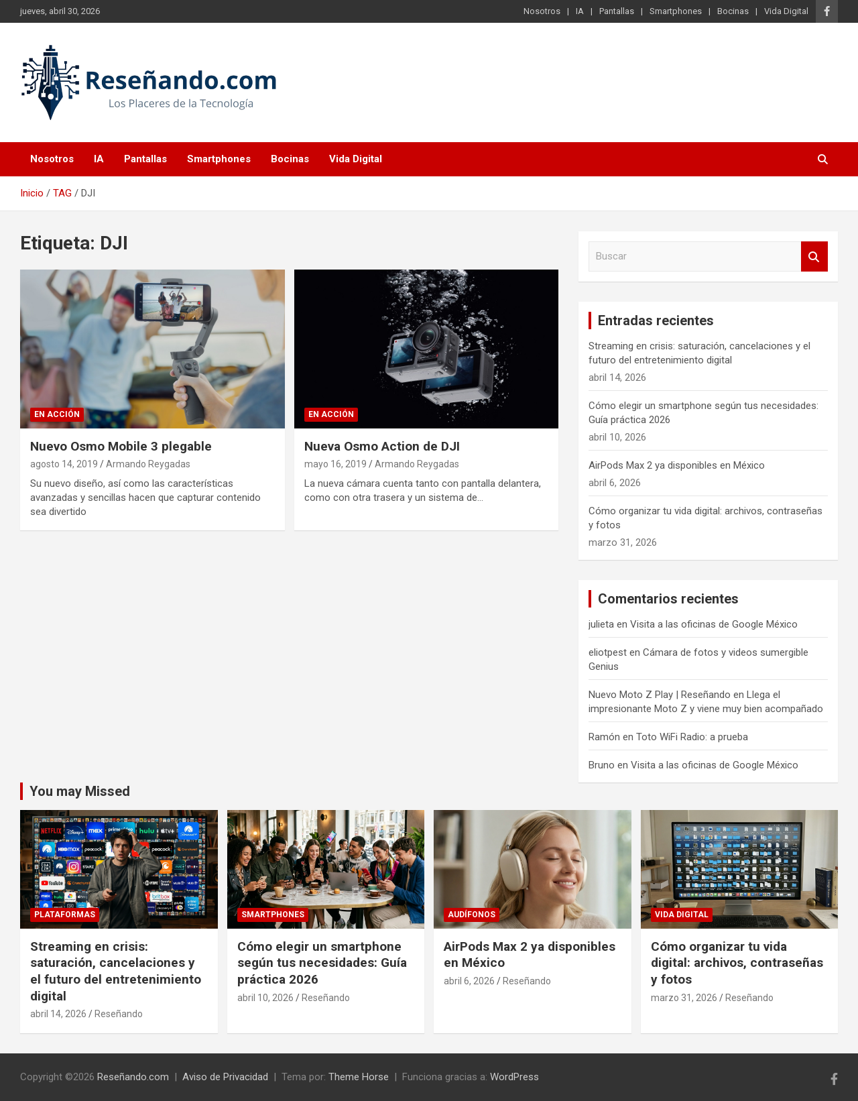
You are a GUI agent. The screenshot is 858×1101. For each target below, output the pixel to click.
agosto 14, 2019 (64, 464)
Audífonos (471, 914)
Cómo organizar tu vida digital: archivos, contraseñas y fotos (737, 963)
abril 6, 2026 (469, 981)
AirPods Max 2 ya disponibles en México (677, 465)
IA (580, 11)
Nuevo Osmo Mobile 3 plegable (121, 446)
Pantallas (616, 11)
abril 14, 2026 (58, 1013)
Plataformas (64, 914)
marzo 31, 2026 (684, 997)
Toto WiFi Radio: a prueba (692, 737)
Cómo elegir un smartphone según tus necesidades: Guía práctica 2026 (322, 963)
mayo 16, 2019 (335, 464)
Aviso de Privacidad (225, 1077)
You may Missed (79, 791)
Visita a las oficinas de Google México (714, 624)
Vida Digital (786, 11)
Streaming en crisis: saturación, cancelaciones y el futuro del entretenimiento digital (115, 971)
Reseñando (119, 1013)
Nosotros (542, 11)
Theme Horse (358, 1077)
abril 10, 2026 (265, 997)
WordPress (514, 1077)
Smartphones (676, 11)
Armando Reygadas (148, 464)
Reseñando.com (133, 1077)
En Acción (57, 414)
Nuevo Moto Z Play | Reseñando (660, 695)
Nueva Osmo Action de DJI (382, 446)
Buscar (814, 256)
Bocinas (733, 11)
